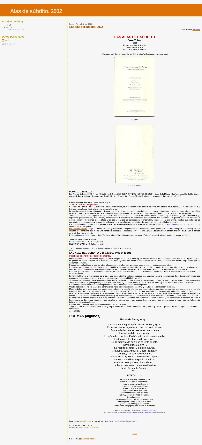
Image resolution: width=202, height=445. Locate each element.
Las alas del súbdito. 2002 (86, 26)
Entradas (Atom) (88, 439)
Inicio (135, 433)
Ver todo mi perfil (8, 44)
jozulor (7, 40)
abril (8, 27)
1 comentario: (95, 427)
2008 (7, 25)
